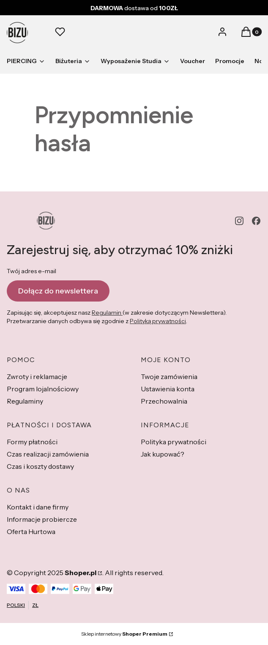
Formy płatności (32, 441)
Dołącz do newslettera (58, 291)
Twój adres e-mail (31, 271)
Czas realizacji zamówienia (48, 454)
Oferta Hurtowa (31, 531)
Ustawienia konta (167, 389)
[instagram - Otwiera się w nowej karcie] (239, 221)
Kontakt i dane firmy (37, 507)
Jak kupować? (162, 454)
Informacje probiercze (42, 519)
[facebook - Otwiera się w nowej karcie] (256, 221)
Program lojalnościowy (43, 389)
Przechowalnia (164, 401)
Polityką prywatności (158, 321)
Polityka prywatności (173, 441)
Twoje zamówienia (169, 376)
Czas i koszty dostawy (40, 466)
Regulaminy (25, 401)
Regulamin (107, 312)
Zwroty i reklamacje (37, 376)
